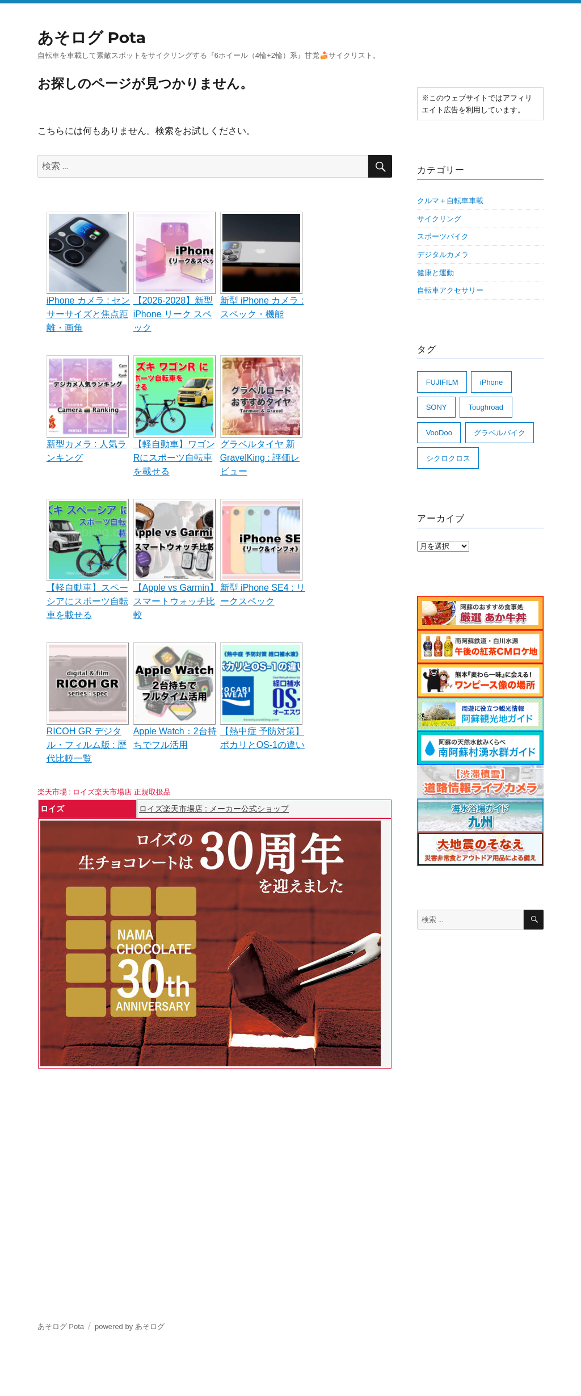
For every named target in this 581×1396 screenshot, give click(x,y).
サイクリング (439, 219)
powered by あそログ (130, 1326)
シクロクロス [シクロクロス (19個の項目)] (448, 458)
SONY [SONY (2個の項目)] (436, 407)
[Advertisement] (217, 1158)
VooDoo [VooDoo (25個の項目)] (439, 432)
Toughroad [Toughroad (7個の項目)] (486, 407)
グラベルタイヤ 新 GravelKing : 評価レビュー (260, 457)
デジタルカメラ (443, 254)
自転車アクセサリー (450, 290)
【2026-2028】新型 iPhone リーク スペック (173, 314)
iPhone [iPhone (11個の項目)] (491, 382)
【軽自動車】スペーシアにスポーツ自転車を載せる (87, 601)
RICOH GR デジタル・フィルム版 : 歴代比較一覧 (87, 744)
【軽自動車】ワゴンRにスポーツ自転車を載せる (174, 457)
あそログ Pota (91, 37)
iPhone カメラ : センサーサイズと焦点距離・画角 (88, 314)
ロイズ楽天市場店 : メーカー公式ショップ (214, 808)
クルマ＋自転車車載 (450, 200)
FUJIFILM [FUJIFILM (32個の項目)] (442, 382)
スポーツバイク (443, 236)
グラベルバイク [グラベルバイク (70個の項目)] (499, 432)
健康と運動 (435, 272)
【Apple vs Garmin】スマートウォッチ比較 (175, 601)
